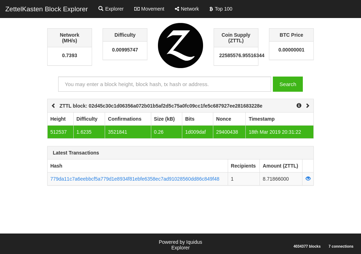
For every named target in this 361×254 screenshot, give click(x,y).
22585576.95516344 (236, 55)
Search (288, 84)
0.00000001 (292, 50)
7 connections (341, 246)
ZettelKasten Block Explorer (46, 9)
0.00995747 (125, 50)
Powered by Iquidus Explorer (180, 244)
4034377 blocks (306, 246)
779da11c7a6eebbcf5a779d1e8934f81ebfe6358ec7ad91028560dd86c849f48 (135, 179)
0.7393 (69, 55)
